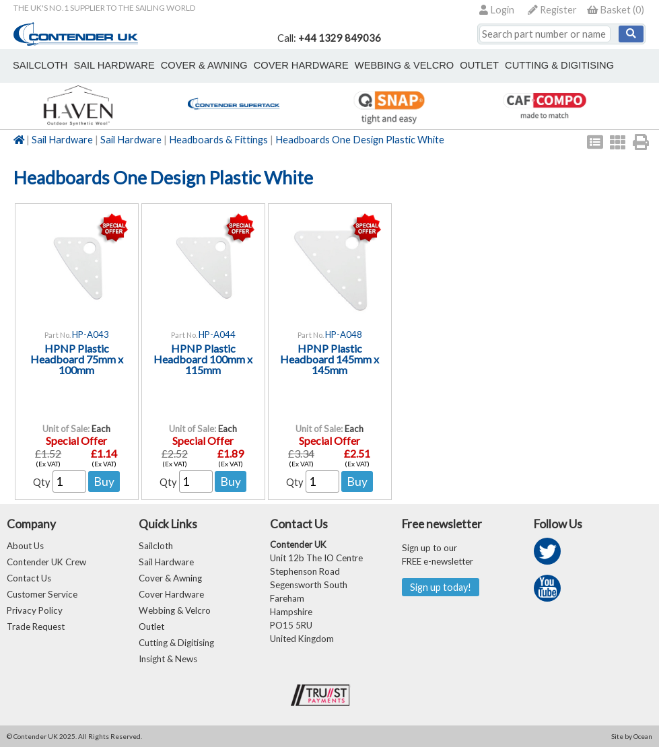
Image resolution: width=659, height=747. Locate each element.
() (615, 9)
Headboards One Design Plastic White (359, 139)
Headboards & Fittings (218, 139)
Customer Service (42, 594)
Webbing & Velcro (175, 610)
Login (496, 9)
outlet (479, 65)
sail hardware (113, 65)
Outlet (151, 626)
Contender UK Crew (46, 562)
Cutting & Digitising (559, 65)
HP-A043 (90, 334)
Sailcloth (156, 545)
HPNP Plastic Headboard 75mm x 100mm (76, 359)
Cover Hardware (171, 594)
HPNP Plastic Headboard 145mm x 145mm (329, 359)
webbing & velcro (404, 65)
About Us (25, 545)
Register (552, 9)
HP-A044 (217, 334)
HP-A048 (343, 334)
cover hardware (301, 65)
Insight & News (168, 658)
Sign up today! (440, 587)
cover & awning (204, 65)
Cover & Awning (170, 578)
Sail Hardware (62, 139)
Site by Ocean (631, 736)
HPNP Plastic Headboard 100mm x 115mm (202, 359)
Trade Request (36, 626)
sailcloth (40, 65)
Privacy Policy (35, 610)
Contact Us (29, 578)
